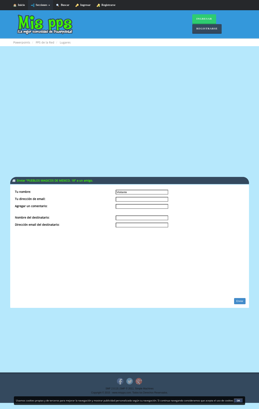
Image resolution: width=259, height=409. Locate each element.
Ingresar (83, 5)
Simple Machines (144, 388)
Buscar (62, 5)
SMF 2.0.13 (112, 388)
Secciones (40, 5)
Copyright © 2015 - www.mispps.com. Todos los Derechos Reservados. (129, 392)
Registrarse (106, 5)
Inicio (19, 5)
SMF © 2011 (127, 388)
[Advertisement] (129, 83)
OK (238, 400)
